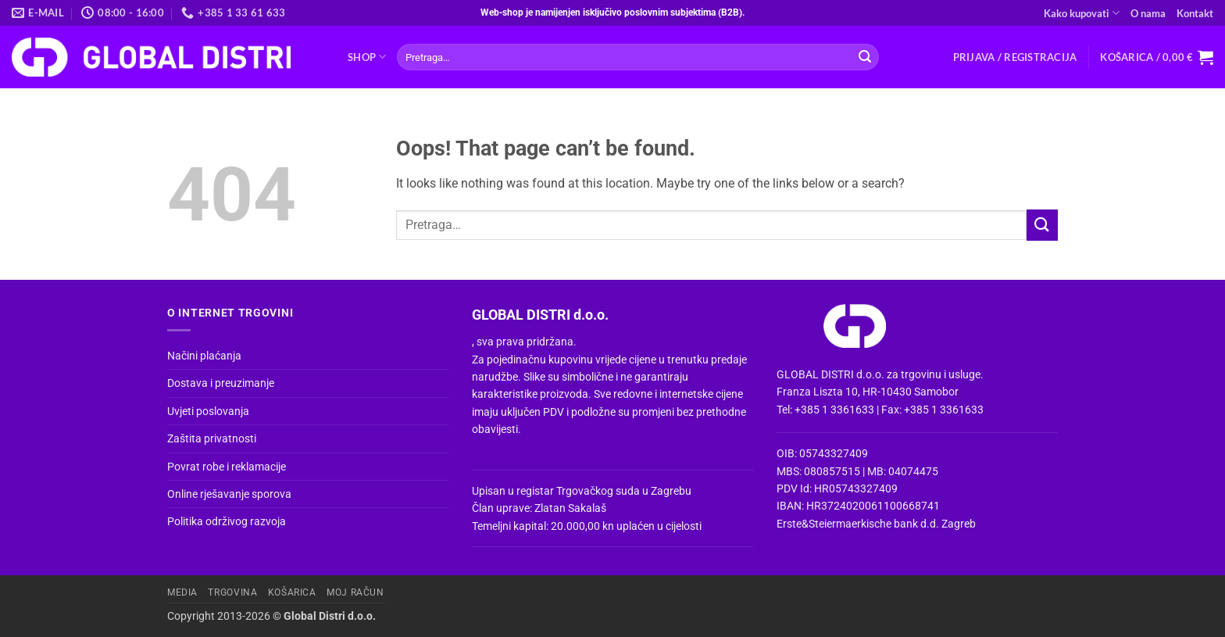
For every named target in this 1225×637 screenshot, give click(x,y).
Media (182, 592)
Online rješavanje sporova (229, 494)
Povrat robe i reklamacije (226, 466)
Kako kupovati (1082, 12)
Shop (367, 56)
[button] (1015, 57)
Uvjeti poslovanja (208, 411)
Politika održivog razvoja (226, 521)
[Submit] (865, 57)
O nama (1148, 13)
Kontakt (1195, 13)
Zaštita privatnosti (211, 438)
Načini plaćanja (204, 355)
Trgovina (232, 592)
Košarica (292, 592)
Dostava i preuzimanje (220, 383)
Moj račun (355, 592)
